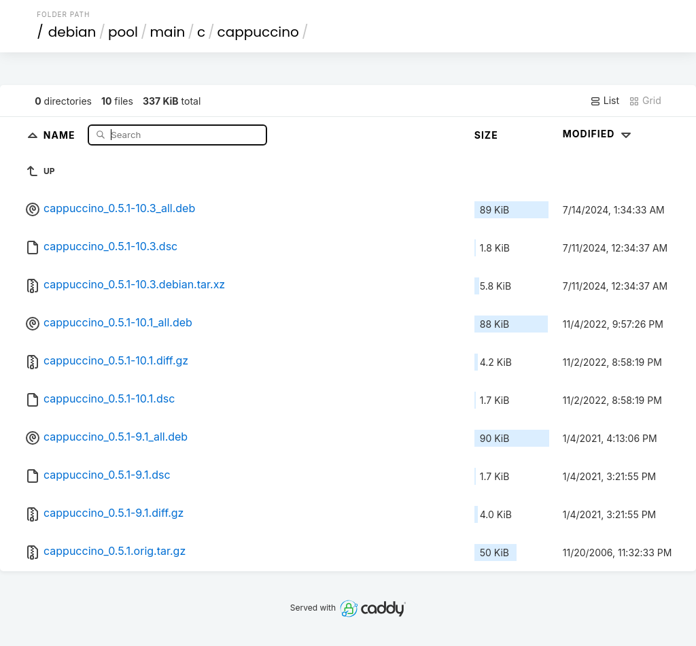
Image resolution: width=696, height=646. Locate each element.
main (168, 31)
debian (72, 31)
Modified (598, 133)
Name (61, 134)
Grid (645, 101)
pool (123, 31)
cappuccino (258, 31)
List (604, 101)
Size (486, 135)
